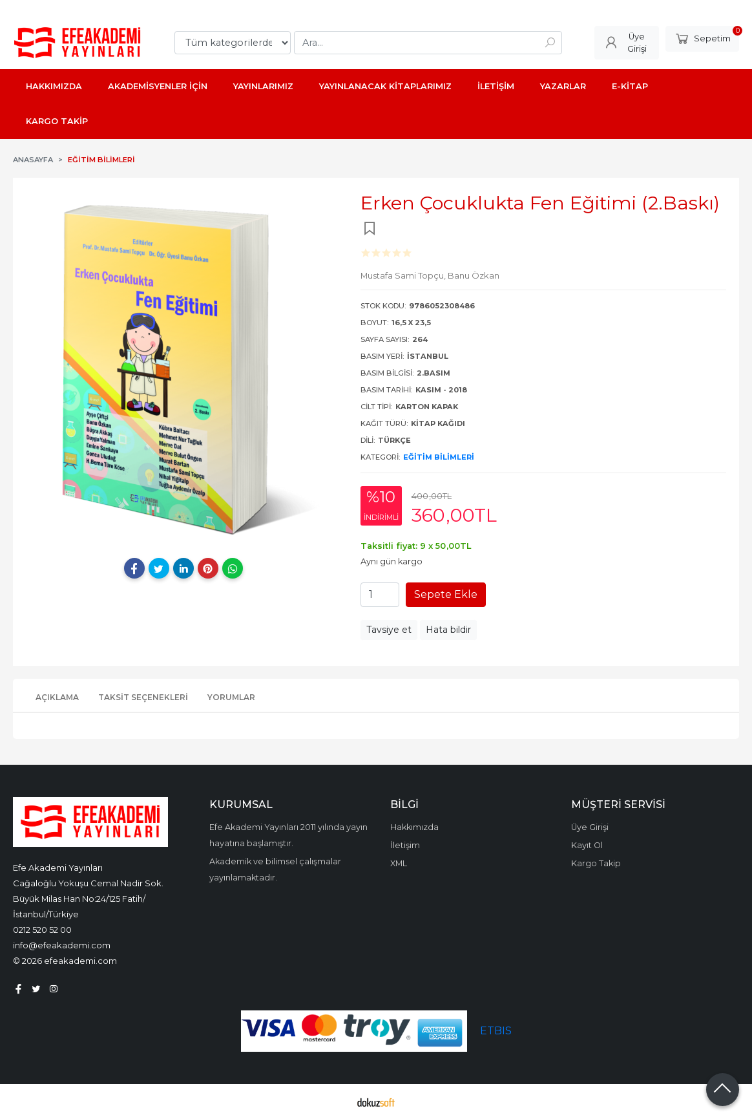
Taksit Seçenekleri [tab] (143, 697)
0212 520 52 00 (42, 929)
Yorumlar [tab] (231, 697)
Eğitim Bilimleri (438, 457)
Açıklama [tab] (57, 697)
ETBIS (496, 1031)
